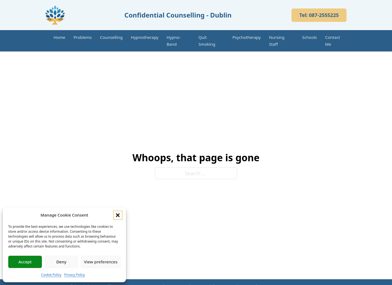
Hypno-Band (174, 40)
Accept (25, 261)
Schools (309, 37)
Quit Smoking (206, 40)
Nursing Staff (276, 40)
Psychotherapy (246, 37)
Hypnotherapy (144, 37)
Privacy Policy (74, 274)
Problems (82, 37)
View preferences (101, 261)
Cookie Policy (51, 274)
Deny (61, 261)
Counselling (111, 37)
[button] (118, 215)
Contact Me (332, 40)
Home (59, 37)
